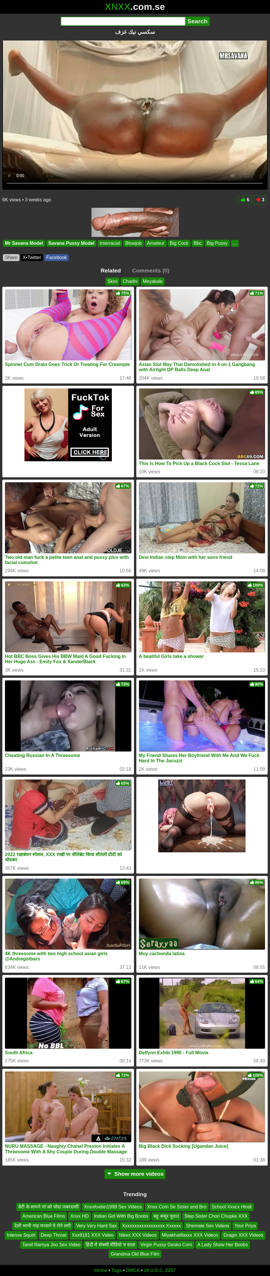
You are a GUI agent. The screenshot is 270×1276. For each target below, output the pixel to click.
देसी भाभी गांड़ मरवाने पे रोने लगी (42, 1225)
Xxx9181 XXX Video (93, 1235)
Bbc (198, 243)
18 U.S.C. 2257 (160, 1270)
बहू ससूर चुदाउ (166, 1216)
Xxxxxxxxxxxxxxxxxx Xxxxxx (151, 1225)
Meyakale (153, 281)
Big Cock (179, 243)
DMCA (133, 1270)
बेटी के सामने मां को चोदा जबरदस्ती (48, 1206)
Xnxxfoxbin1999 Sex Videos (113, 1206)
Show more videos (135, 1174)
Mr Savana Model (24, 243)
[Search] (123, 21)
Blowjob (133, 243)
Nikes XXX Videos (138, 1235)
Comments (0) (150, 270)
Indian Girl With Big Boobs (121, 1216)
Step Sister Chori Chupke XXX (216, 1216)
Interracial (110, 243)
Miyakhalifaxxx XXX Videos (190, 1235)
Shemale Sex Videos (207, 1225)
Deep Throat (54, 1235)
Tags (116, 1270)
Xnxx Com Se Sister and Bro (177, 1206)
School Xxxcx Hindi (232, 1206)
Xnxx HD (79, 1216)
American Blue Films (43, 1216)
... (235, 243)
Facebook (56, 257)
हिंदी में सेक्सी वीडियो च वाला (110, 1244)
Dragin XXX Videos (243, 1235)
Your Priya (245, 1225)
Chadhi (130, 281)
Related (111, 270)
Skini (112, 281)
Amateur (155, 243)
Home (100, 1270)
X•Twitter (32, 257)
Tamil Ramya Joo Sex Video (51, 1244)
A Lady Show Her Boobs (222, 1244)
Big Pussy (217, 243)
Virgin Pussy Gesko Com (166, 1244)
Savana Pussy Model (71, 243)
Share (11, 257)
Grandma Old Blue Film (135, 1254)
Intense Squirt (21, 1235)
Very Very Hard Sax (96, 1225)
